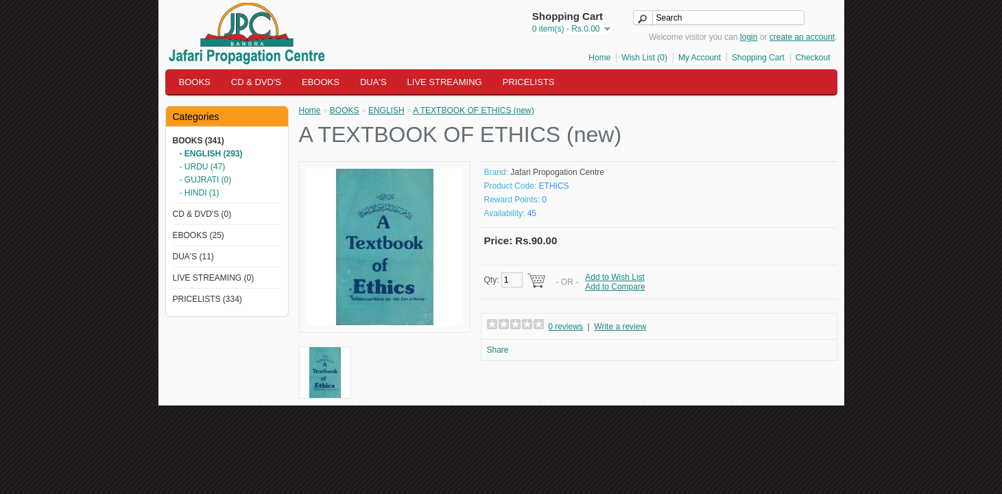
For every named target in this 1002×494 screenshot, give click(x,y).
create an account (802, 37)
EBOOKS (320, 82)
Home (599, 57)
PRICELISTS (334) (207, 299)
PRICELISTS (529, 82)
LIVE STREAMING (444, 82)
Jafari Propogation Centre (557, 172)
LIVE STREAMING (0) (213, 278)
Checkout (813, 57)
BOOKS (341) (198, 140)
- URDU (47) (203, 167)
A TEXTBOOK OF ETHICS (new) (473, 110)
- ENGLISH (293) (211, 153)
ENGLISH (386, 110)
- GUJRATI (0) (206, 180)
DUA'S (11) (193, 256)
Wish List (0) (644, 57)
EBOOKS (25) (198, 235)
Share (498, 350)
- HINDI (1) (199, 193)
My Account (699, 57)
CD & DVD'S (256, 82)
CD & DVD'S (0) (202, 214)
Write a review (620, 326)
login (748, 37)
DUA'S (373, 82)
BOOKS (195, 82)
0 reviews (565, 326)
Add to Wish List (615, 277)
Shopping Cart (758, 57)
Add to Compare (615, 287)
